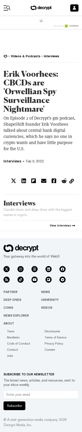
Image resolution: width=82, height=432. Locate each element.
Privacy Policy (54, 343)
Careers (50, 349)
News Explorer (16, 315)
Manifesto (13, 337)
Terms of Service (55, 337)
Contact (12, 349)
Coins (8, 307)
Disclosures (52, 331)
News (45, 292)
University (50, 299)
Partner (10, 292)
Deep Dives (12, 299)
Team (10, 331)
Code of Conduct (18, 343)
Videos (46, 307)
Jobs (10, 355)
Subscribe (14, 406)
